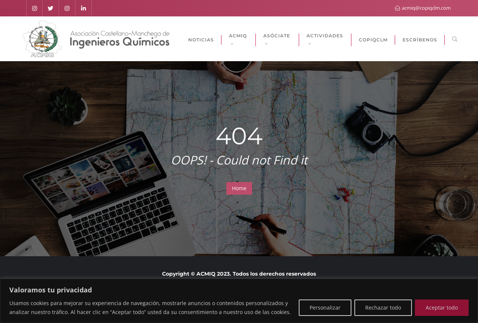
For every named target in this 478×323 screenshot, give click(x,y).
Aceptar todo (442, 307)
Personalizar (325, 307)
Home (239, 188)
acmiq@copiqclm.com (423, 7)
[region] (239, 301)
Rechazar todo (383, 307)
